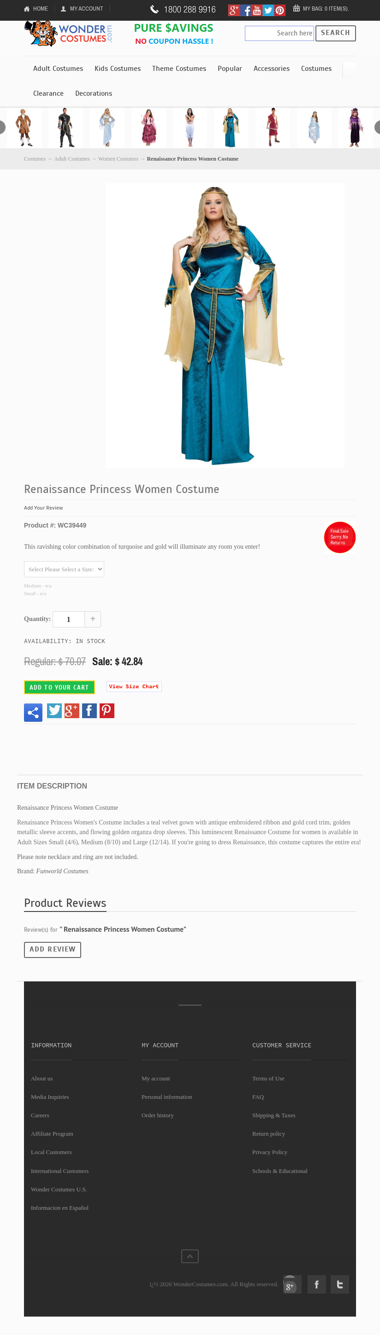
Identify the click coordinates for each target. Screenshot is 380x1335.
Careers (40, 1115)
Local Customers (51, 1152)
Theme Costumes (179, 68)
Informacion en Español (60, 1207)
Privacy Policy (269, 1152)
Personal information (167, 1096)
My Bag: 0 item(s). (326, 8)
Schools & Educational (280, 1170)
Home (40, 8)
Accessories (272, 68)
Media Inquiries (50, 1096)
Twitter (340, 1284)
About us (42, 1078)
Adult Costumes (58, 68)
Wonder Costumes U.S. (59, 1189)
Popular (230, 68)
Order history (158, 1115)
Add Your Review (43, 508)
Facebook (317, 1284)
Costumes (316, 68)
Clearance (48, 93)
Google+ (292, 1284)
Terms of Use (268, 1078)
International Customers (60, 1170)
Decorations (93, 93)
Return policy (268, 1133)
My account (156, 1078)
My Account (86, 8)
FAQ (258, 1096)
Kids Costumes (118, 68)
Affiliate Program (52, 1133)
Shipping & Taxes (273, 1115)
